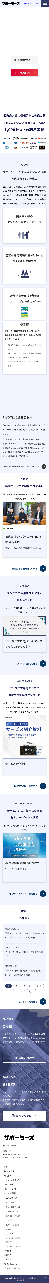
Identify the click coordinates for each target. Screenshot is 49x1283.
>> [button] (33, 991)
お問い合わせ (26, 1058)
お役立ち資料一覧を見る (25, 785)
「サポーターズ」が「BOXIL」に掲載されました (24, 954)
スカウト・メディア (13, 1215)
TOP (6, 1166)
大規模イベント (12, 1211)
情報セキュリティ (10, 1263)
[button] (45, 3)
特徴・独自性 (9, 1171)
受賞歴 (8, 1242)
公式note (8, 1259)
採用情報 (7, 1250)
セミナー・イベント (11, 1188)
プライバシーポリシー (12, 1268)
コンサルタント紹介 (13, 1246)
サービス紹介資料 (16, 764)
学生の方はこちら (11, 1197)
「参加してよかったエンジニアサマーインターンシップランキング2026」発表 (24, 935)
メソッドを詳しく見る (27, 663)
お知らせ (7, 1255)
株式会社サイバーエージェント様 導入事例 (23, 539)
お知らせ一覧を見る (27, 1001)
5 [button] (40, 986)
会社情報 (9, 1233)
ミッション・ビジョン (13, 1237)
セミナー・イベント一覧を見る (23, 893)
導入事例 (7, 1175)
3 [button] (24, 986)
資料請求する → (26, 60)
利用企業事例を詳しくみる (24, 568)
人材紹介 (9, 1220)
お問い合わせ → (26, 72)
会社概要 (7, 1229)
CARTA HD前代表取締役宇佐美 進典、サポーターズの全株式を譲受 (24, 972)
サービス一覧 (9, 1202)
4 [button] (32, 986)
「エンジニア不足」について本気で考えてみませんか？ (23, 643)
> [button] (24, 991)
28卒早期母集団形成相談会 (22, 863)
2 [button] (16, 986)
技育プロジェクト (13, 1224)
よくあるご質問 (10, 1193)
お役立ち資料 (9, 1184)
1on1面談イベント (13, 1207)
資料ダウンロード (26, 1116)
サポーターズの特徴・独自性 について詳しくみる (21, 466)
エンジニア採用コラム (12, 1180)
